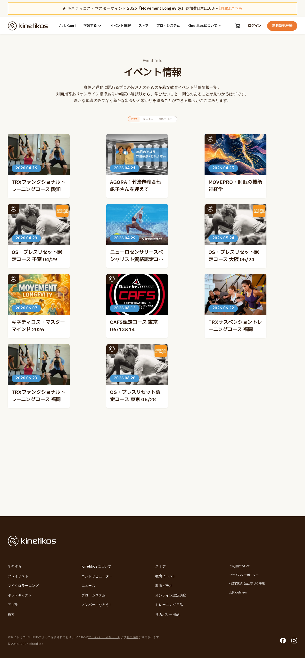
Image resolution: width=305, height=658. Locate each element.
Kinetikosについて (205, 26)
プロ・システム (167, 26)
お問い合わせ (238, 592)
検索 (11, 614)
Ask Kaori (67, 26)
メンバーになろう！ (97, 604)
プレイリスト (18, 576)
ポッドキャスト (20, 595)
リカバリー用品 (167, 614)
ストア (143, 26)
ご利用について (239, 566)
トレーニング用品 (169, 604)
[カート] (237, 26)
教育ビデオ (164, 585)
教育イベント (165, 576)
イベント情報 (120, 26)
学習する (92, 26)
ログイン (254, 26)
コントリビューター (97, 576)
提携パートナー (174, 120)
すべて (124, 120)
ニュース (88, 585)
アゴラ (13, 604)
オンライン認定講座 (170, 595)
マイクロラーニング (23, 585)
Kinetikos (145, 120)
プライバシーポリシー (244, 575)
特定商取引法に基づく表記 (247, 583)
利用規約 (133, 637)
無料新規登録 (282, 25)
